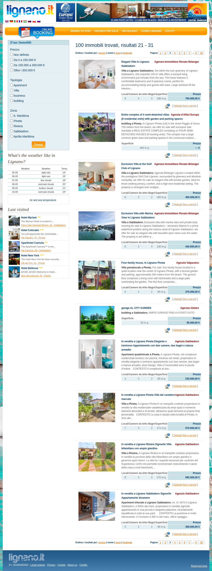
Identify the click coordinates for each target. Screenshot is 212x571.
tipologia (127, 53)
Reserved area (199, 566)
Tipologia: (16, 80)
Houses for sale (106, 31)
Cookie (61, 565)
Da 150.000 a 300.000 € (29, 65)
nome (110, 53)
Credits (83, 565)
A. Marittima (21, 115)
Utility (170, 31)
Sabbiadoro (21, 131)
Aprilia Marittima (23, 136)
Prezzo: (15, 49)
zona (118, 53)
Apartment (20, 85)
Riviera (18, 126)
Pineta (18, 121)
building (19, 100)
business (19, 95)
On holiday (129, 31)
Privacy (51, 565)
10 (201, 53)
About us (72, 565)
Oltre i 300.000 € (24, 70)
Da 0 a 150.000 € (25, 60)
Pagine (154, 53)
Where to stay (81, 31)
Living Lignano (151, 31)
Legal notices (37, 565)
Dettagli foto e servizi (184, 105)
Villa (16, 90)
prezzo (102, 53)
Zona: (14, 110)
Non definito (21, 54)
